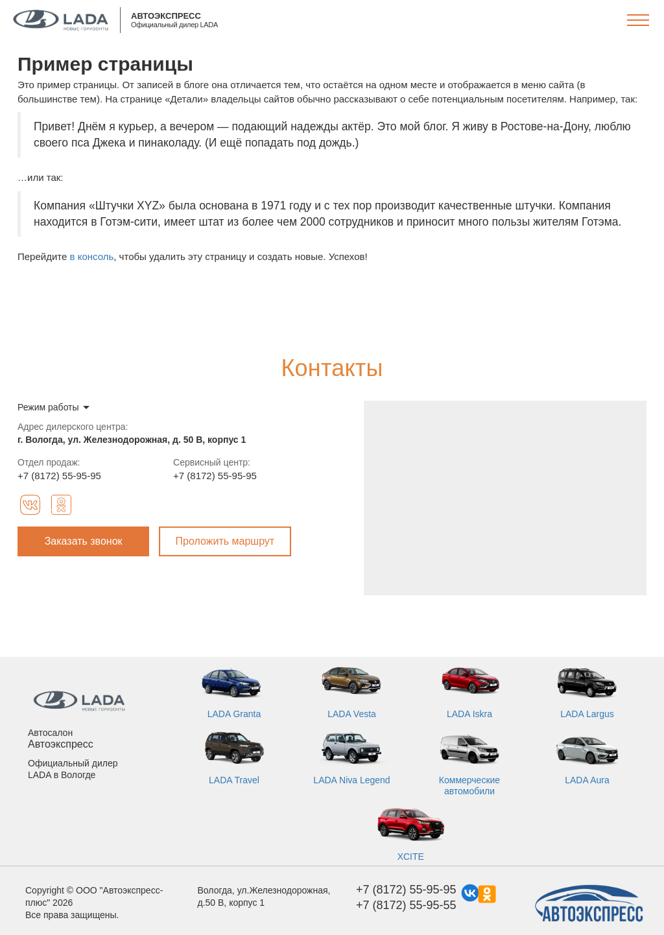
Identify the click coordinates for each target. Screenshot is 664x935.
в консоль (92, 256)
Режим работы (48, 407)
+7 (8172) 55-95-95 (59, 475)
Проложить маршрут (225, 541)
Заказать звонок (84, 541)
